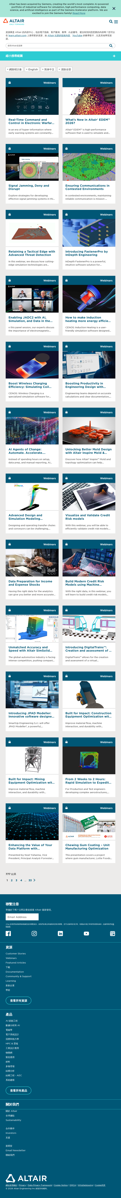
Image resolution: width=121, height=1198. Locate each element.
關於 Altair (11, 1110)
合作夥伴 (10, 1128)
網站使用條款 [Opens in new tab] (11, 1185)
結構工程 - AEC (14, 1075)
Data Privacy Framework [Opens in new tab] (40, 1185)
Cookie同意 (100, 1185)
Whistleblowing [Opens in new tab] (85, 1185)
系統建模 (10, 1079)
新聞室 (9, 1145)
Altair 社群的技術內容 (59, 35)
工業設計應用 (12, 1048)
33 (30, 880)
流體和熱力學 (12, 1038)
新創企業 (10, 985)
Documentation (15, 971)
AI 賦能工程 (12, 1020)
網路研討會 (14, 69)
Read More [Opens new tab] (79, 13)
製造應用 (10, 1057)
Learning (11, 980)
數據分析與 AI (13, 1025)
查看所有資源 (18, 1000)
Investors (11, 1132)
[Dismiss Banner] (113, 8)
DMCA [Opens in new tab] (73, 1185)
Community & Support (19, 976)
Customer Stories (16, 953)
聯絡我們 (10, 1154)
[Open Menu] (115, 22)
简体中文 (48, 69)
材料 (8, 1061)
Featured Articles (16, 962)
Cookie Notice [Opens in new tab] (61, 1185)
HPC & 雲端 (12, 1043)
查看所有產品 (18, 1090)
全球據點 (10, 1115)
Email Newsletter (16, 1150)
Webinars (11, 958)
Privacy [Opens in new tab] (22, 1185)
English (32, 69)
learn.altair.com (17, 35)
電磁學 (9, 1029)
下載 (8, 967)
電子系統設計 (12, 1034)
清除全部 (65, 69)
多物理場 (10, 1066)
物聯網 (9, 1052)
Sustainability (13, 1120)
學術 (8, 989)
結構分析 (10, 1070)
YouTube (77, 35)
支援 (8, 1137)
